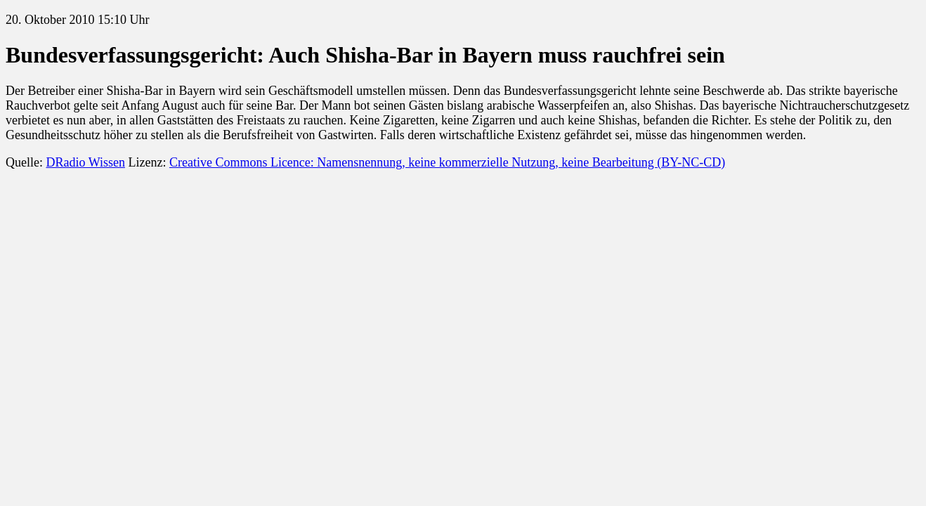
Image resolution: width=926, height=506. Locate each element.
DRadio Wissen (85, 162)
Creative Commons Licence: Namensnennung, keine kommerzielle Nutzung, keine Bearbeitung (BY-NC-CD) (447, 162)
